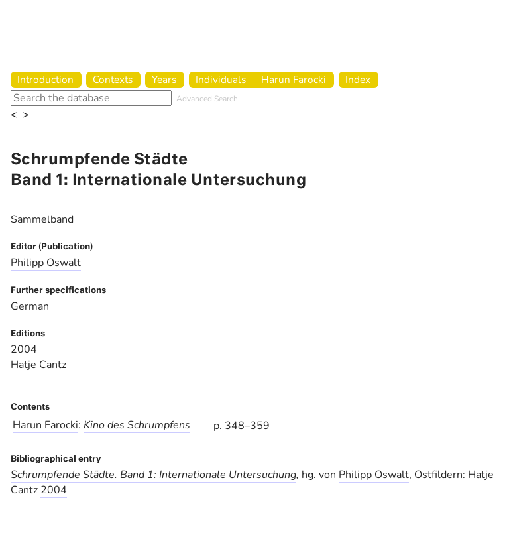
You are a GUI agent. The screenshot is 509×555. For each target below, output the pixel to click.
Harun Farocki (293, 79)
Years (164, 79)
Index (357, 79)
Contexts (113, 79)
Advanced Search (207, 98)
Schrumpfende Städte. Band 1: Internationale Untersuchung (153, 474)
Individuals (221, 79)
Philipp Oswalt (46, 262)
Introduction (45, 79)
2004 (24, 349)
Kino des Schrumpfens (137, 425)
